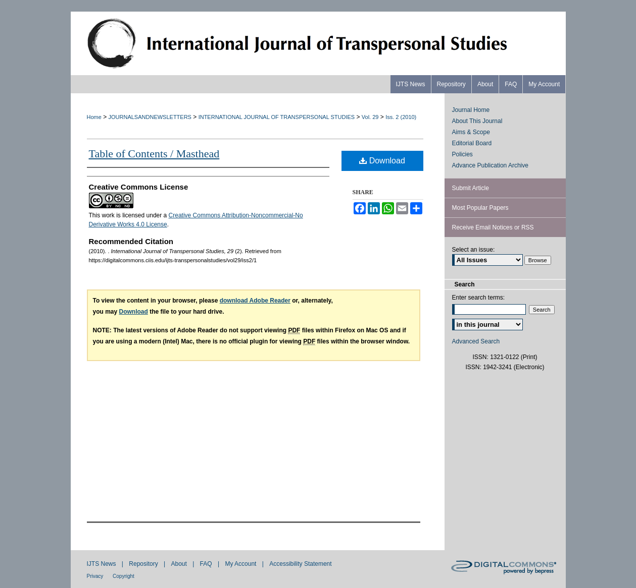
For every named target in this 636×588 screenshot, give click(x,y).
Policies (462, 154)
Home (94, 117)
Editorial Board (472, 143)
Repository (144, 563)
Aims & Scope (471, 132)
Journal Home (471, 109)
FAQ (207, 563)
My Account (241, 563)
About (179, 563)
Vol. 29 (370, 117)
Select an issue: (473, 249)
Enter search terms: (478, 297)
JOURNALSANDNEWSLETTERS (150, 117)
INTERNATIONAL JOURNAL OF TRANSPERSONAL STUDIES (277, 117)
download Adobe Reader (255, 300)
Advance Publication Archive (490, 165)
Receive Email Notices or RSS (493, 227)
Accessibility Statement (300, 563)
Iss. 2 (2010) (400, 117)
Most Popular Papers (480, 207)
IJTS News (102, 563)
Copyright (123, 576)
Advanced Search (476, 341)
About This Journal (477, 121)
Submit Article (470, 188)
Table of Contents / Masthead (154, 153)
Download (382, 160)
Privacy (96, 576)
